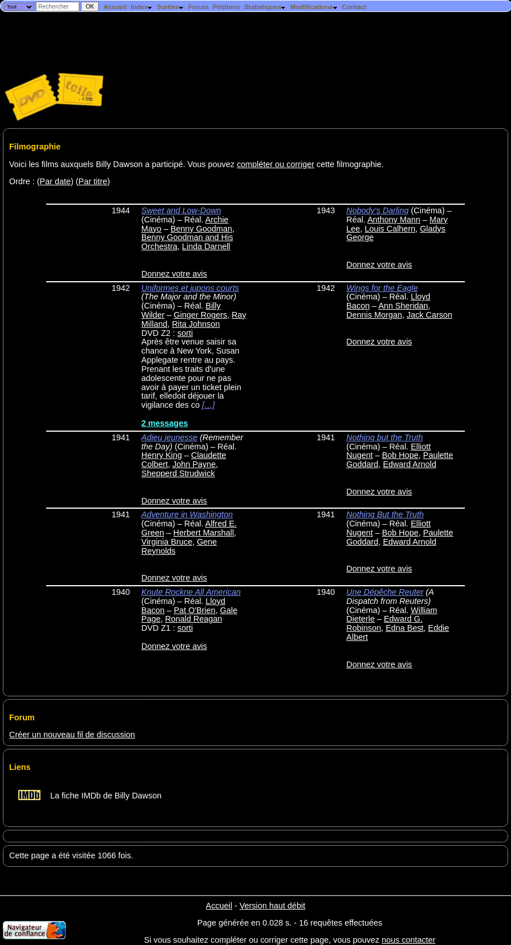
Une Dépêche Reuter (384, 592)
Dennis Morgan (374, 314)
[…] (208, 404)
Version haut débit (272, 905)
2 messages (164, 423)
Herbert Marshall (203, 532)
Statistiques (265, 6)
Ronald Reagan (193, 618)
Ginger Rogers (201, 314)
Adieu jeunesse (169, 437)
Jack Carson (429, 314)
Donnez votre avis (174, 273)
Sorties (170, 6)
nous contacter (408, 939)
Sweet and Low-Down (181, 210)
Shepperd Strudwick (178, 473)
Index (142, 6)
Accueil (115, 6)
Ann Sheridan (403, 305)
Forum (198, 6)
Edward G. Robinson (384, 623)
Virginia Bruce (166, 541)
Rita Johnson (196, 323)
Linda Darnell (206, 246)
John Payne (194, 464)
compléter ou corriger (275, 164)
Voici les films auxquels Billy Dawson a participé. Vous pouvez (123, 164)
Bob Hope (400, 455)
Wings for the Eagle (381, 288)
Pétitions (227, 6)
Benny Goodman (201, 228)
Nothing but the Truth (384, 437)
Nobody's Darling (377, 210)
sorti (185, 333)
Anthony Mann (393, 219)
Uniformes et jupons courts (190, 288)
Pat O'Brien (195, 610)
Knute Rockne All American (191, 592)
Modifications (314, 6)
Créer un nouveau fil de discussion (72, 734)
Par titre (93, 181)
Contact (354, 6)
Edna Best (404, 627)
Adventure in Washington (187, 514)
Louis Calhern (389, 228)
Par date (55, 181)
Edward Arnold (409, 464)
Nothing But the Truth (385, 514)
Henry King (161, 455)
